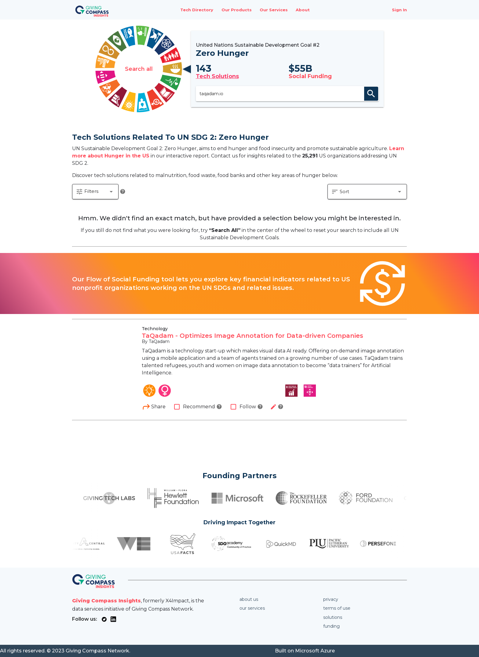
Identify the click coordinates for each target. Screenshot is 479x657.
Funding (331, 626)
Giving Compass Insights (106, 601)
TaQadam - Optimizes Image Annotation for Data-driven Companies (252, 335)
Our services (252, 608)
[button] (95, 191)
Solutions (332, 617)
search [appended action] (371, 93)
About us (249, 599)
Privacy (330, 599)
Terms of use (336, 608)
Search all (139, 69)
